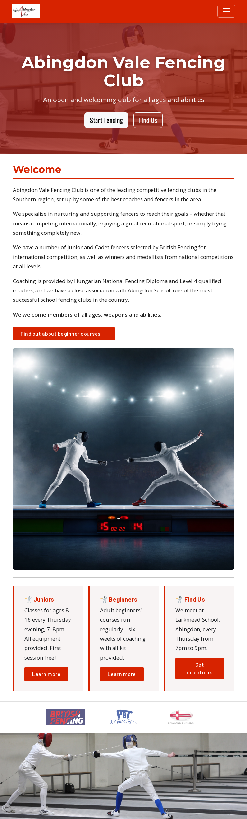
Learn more (46, 674)
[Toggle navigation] (226, 11)
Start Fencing (106, 120)
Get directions (199, 668)
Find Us (148, 120)
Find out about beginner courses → (64, 333)
